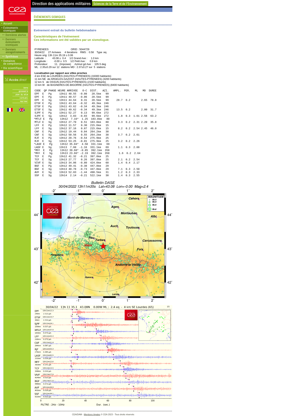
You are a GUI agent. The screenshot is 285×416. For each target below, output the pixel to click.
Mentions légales (92, 414)
